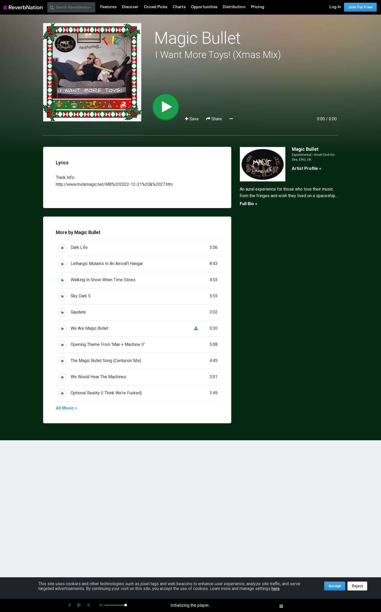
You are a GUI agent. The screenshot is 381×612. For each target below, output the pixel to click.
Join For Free (360, 7)
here (275, 588)
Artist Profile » (306, 168)
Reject (357, 586)
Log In (335, 7)
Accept (335, 586)
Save (192, 118)
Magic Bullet (197, 38)
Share (214, 118)
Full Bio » (248, 203)
